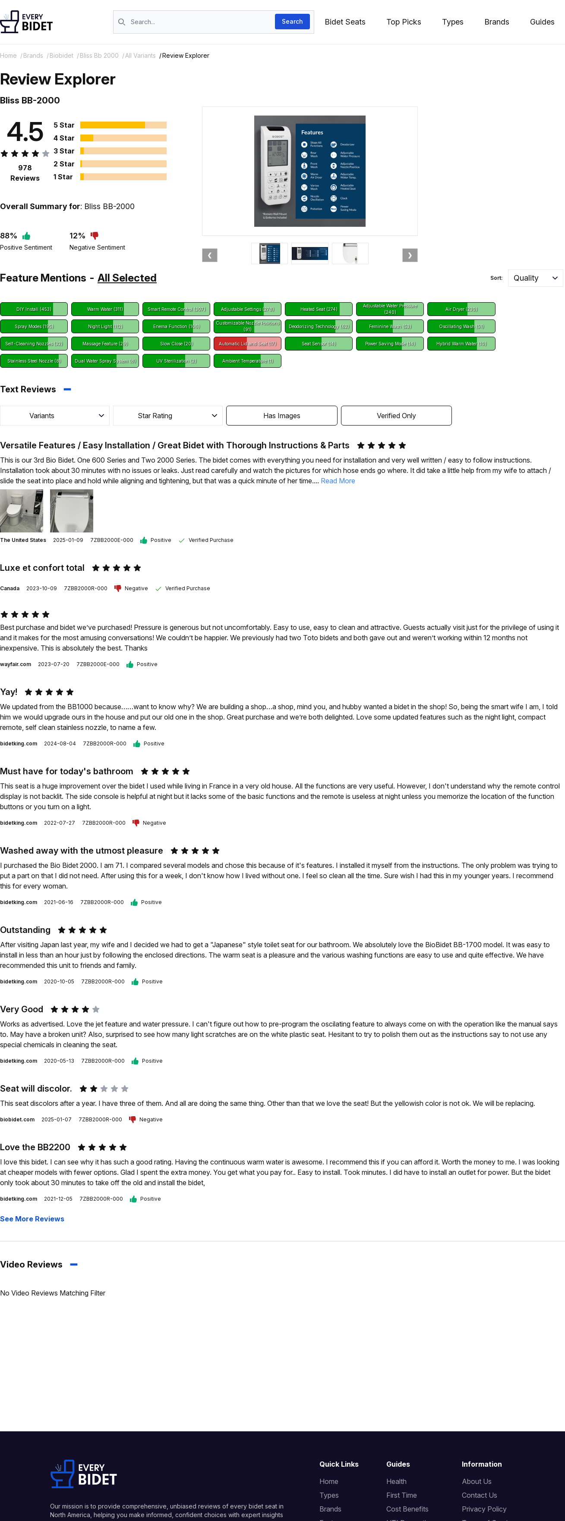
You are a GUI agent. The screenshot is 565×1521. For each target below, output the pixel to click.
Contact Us (479, 1495)
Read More (338, 480)
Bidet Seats (345, 21)
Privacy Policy (484, 1509)
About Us (477, 1481)
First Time (401, 1495)
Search (292, 21)
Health (396, 1481)
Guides (542, 21)
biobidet (61, 55)
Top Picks (403, 21)
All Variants (140, 55)
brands (33, 55)
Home (8, 55)
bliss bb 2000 (99, 55)
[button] (535, 278)
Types (453, 21)
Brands (496, 21)
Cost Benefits (407, 1509)
